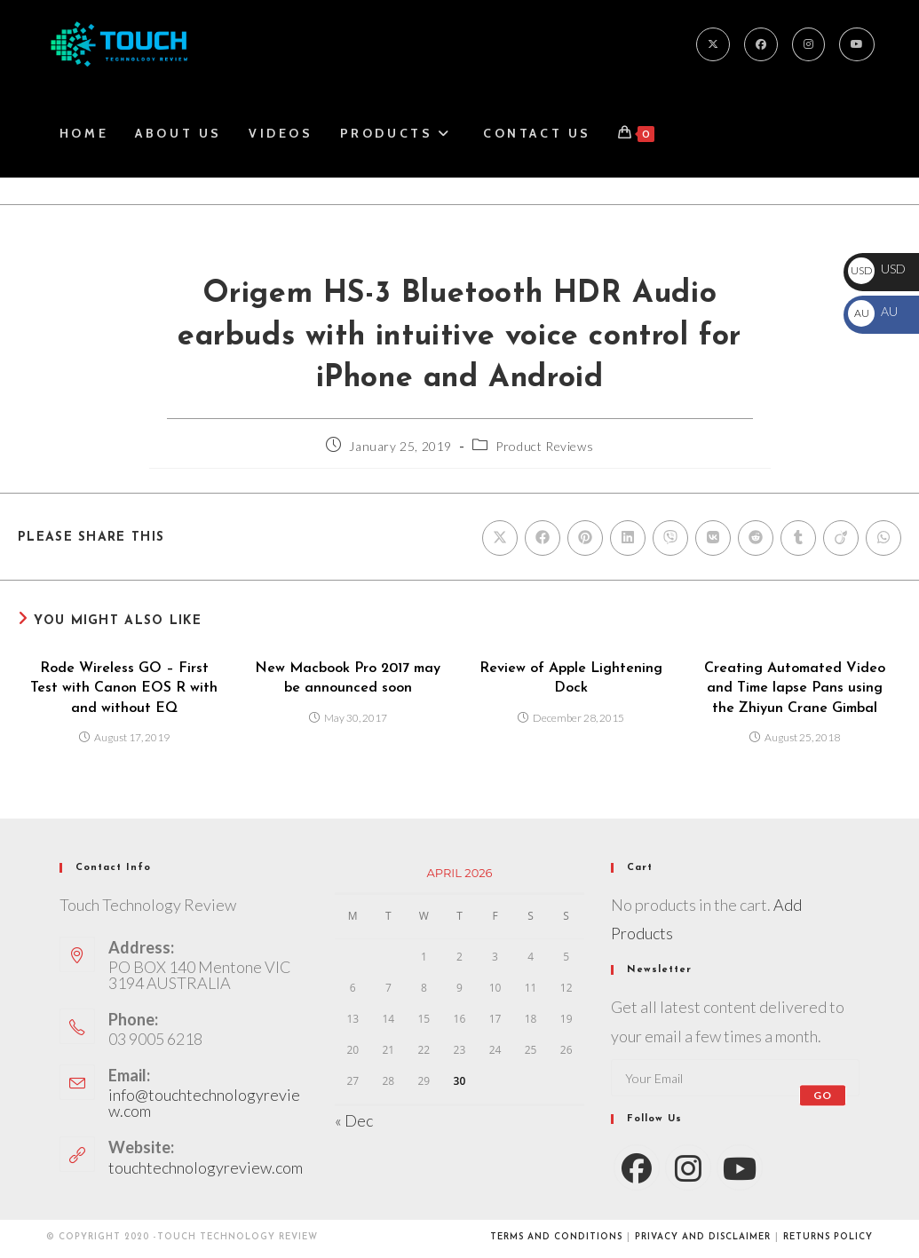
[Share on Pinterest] (585, 538)
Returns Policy (828, 1237)
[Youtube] (857, 44)
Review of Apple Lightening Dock (570, 678)
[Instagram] (808, 44)
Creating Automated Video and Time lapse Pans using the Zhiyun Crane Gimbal (794, 688)
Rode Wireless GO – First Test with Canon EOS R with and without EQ (124, 688)
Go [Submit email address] (822, 1095)
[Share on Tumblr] (798, 538)
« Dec (354, 1120)
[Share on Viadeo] (841, 538)
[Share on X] (500, 538)
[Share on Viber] (670, 538)
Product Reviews (544, 446)
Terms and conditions (556, 1237)
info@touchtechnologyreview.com (204, 1102)
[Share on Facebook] (542, 538)
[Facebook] (761, 44)
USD (877, 268)
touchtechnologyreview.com (205, 1167)
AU (873, 311)
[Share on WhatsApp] (883, 538)
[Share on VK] (713, 538)
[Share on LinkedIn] (628, 538)
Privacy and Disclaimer (703, 1237)
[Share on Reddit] (755, 538)
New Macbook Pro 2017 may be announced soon (347, 678)
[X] (713, 44)
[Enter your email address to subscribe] (735, 1077)
